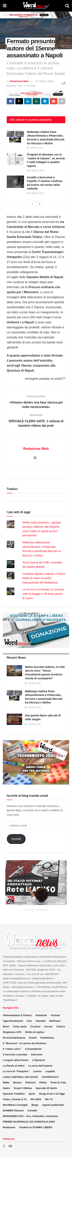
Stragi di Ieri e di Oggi (52, 1093)
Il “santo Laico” (12, 1048)
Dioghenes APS (12, 1032)
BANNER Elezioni (13, 1110)
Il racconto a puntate (15, 1054)
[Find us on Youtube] (10, 1146)
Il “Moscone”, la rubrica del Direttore (24, 1043)
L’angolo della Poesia (15, 1060)
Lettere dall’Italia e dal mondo (20, 1076)
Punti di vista (58, 1082)
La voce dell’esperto (40, 1065)
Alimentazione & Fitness (17, 1015)
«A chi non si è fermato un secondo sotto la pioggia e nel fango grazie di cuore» (43, 594)
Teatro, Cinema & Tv (15, 1099)
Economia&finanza (14, 1037)
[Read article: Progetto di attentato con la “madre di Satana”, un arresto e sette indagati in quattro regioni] (15, 159)
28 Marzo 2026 (35, 193)
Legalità (50, 1071)
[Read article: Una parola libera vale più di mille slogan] (14, 719)
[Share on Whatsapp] (36, 101)
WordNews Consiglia (15, 1104)
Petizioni (30, 1082)
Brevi (6, 1026)
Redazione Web (19, 81)
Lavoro (37, 1071)
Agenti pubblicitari (53, 1104)
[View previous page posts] (32, 204)
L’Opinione (38, 1060)
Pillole (43, 1082)
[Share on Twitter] (19, 101)
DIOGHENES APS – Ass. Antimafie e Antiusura (30, 1116)
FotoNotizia (47, 1037)
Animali (55, 1015)
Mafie (6, 1082)
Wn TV (49, 1099)
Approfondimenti (13, 1020)
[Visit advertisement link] (36, 15)
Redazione (9, 1127)
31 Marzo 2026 (35, 171)
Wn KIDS (36, 1099)
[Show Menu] (5, 6)
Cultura (60, 1026)
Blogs (34, 1104)
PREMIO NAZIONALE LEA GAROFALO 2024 (29, 1121)
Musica (17, 1082)
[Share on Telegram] (45, 101)
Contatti (32, 1110)
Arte (29, 1020)
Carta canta (19, 1026)
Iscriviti (16, 839)
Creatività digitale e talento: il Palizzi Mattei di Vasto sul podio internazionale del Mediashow (43, 578)
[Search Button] (67, 6)
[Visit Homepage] (35, 6)
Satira (6, 1088)
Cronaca (35, 1026)
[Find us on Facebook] (4, 1146)
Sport (32, 1093)
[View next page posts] (39, 204)
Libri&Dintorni (50, 1076)
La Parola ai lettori (14, 1065)
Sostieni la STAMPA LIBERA (35, 1127)
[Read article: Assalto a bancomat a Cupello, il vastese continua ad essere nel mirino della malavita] (15, 182)
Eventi (32, 1037)
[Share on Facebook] (10, 101)
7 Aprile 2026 (34, 148)
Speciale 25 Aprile (46, 1088)
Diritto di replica (34, 1032)
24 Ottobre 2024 (44, 81)
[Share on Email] (53, 101)
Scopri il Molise (23, 1088)
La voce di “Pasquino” (16, 1071)
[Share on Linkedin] (28, 101)
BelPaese (54, 1020)
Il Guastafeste (33, 1048)
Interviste (36, 1054)
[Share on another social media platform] (61, 101)
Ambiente (41, 1015)
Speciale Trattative (14, 1093)
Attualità (41, 1020)
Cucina (48, 1026)
